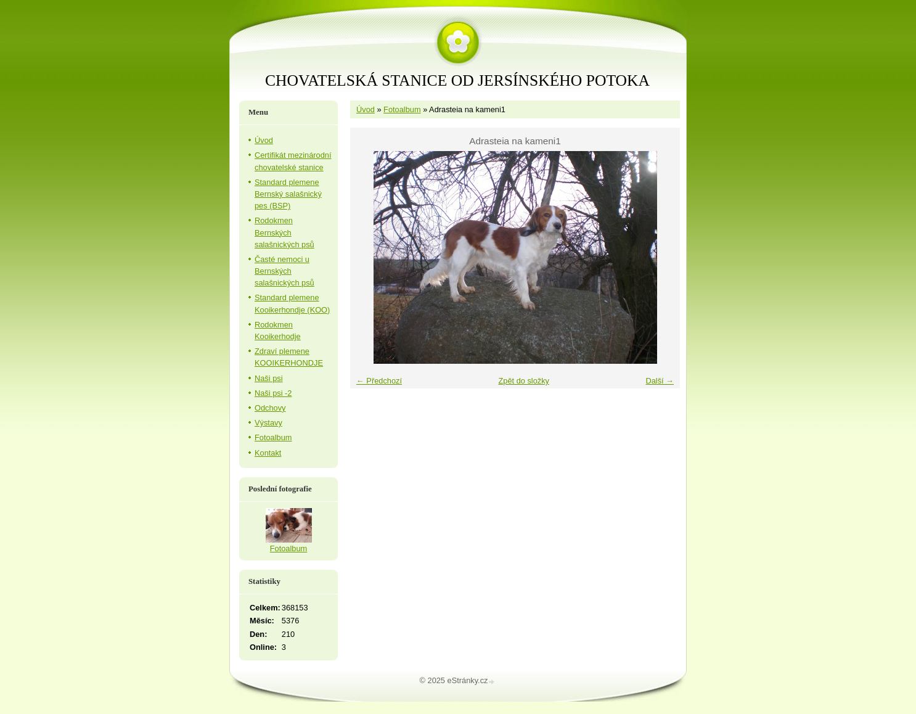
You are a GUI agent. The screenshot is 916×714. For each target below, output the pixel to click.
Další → (659, 380)
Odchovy (270, 407)
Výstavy (268, 422)
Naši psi (269, 378)
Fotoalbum (401, 109)
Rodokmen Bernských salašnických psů (284, 232)
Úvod (365, 109)
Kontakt (268, 453)
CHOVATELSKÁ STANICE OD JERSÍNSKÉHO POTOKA (457, 80)
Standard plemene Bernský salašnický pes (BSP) (288, 194)
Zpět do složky (523, 380)
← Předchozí (379, 380)
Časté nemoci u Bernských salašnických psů (284, 271)
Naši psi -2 (273, 393)
